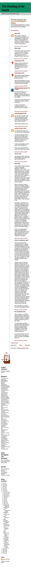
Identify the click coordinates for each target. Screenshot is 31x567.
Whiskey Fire (4, 441)
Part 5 (5, 461)
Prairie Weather (4, 423)
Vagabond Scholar (5, 440)
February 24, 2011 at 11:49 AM (21, 85)
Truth (4, 530)
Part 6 (8, 461)
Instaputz (3, 411)
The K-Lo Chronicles (5, 475)
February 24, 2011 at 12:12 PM (21, 111)
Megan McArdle (18, 24)
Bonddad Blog (4, 384)
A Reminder (5, 520)
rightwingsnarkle (4, 448)
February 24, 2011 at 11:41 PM (21, 238)
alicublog (3, 445)
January (5, 547)
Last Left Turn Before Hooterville (5, 415)
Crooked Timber (4, 392)
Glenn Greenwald (5, 401)
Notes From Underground (4, 419)
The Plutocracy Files (5, 435)
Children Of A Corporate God (5, 528)
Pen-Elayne (3, 422)
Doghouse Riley (4, 394)
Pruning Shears (4, 424)
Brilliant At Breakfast (5, 385)
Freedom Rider (4, 399)
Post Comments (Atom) (22, 348)
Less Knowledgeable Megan (6, 510)
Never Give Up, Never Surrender (6, 541)
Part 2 (5, 460)
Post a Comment (14, 342)
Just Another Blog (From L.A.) (5, 413)
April (5, 501)
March (5, 503)
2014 (4, 487)
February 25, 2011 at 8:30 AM (21, 309)
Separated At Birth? (5, 513)
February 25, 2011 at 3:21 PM (21, 340)
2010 (4, 549)
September (6, 495)
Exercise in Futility (5, 397)
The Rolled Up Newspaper (4, 437)
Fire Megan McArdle (5, 398)
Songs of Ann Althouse (4, 470)
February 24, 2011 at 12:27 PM (21, 126)
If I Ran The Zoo (4, 409)
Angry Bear (3, 379)
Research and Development (6, 544)
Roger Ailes (3, 425)
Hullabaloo (3, 404)
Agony (4, 531)
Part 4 (2, 461)
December (6, 492)
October (5, 494)
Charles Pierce (4, 389)
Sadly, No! (3, 426)
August (5, 496)
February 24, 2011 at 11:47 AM (21, 70)
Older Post (27, 345)
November (6, 493)
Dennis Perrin (4, 393)
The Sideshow (4, 438)
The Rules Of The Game (6, 537)
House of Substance (5, 402)
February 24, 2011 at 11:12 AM (21, 46)
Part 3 (8, 460)
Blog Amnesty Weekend (6, 539)
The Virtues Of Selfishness (6, 506)
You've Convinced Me (6, 517)
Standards (5, 523)
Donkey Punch (4, 395)
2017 (4, 483)
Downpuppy (18, 60)
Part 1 (2, 460)
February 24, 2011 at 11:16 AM (21, 58)
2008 (4, 551)
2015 (4, 485)
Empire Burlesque (5, 396)
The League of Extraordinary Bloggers (4, 473)
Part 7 (2, 462)
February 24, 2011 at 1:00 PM (21, 151)
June (5, 499)
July (4, 498)
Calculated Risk (4, 388)
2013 (4, 488)
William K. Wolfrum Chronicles (5, 443)
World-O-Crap (4, 444)
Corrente (3, 391)
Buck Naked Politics (5, 386)
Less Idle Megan (6, 524)
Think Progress (4, 439)
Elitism (4, 519)
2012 (4, 489)
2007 (4, 553)
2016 (4, 484)
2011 (4, 490)
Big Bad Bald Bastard (4, 382)
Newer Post (13, 345)
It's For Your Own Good (6, 515)
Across (5, 468)
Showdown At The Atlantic (6, 522)
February (5, 504)
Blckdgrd (3, 383)
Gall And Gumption (5, 400)
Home (20, 345)
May (5, 500)
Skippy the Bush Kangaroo (4, 430)
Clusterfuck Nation (5, 390)
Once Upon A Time (5, 421)
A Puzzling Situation (5, 546)
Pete (16, 33)
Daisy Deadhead (19, 113)
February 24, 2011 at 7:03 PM (21, 161)
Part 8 (5, 462)
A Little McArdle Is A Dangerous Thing (6, 534)
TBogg (2, 431)
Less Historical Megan (6, 508)
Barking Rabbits (4, 380)
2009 (4, 550)
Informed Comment (5, 410)
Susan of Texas (19, 128)
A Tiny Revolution (5, 378)
